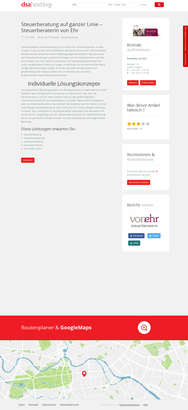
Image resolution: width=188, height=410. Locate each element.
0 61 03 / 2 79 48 (140, 70)
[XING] (134, 243)
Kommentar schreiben (139, 182)
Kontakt (33, 404)
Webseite (133, 82)
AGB (146, 404)
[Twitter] (154, 235)
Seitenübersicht (69, 404)
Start (22, 404)
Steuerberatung (69, 37)
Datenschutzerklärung (185, 39)
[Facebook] (136, 235)
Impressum (185, 59)
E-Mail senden (148, 82)
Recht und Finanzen (48, 37)
